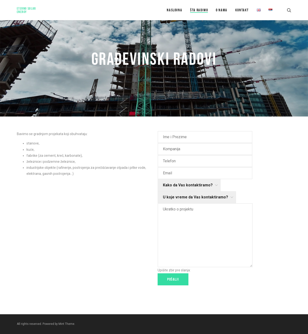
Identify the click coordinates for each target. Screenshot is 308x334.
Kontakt (242, 10)
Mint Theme (66, 324)
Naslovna (174, 10)
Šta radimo (199, 10)
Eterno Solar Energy (26, 10)
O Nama (221, 10)
